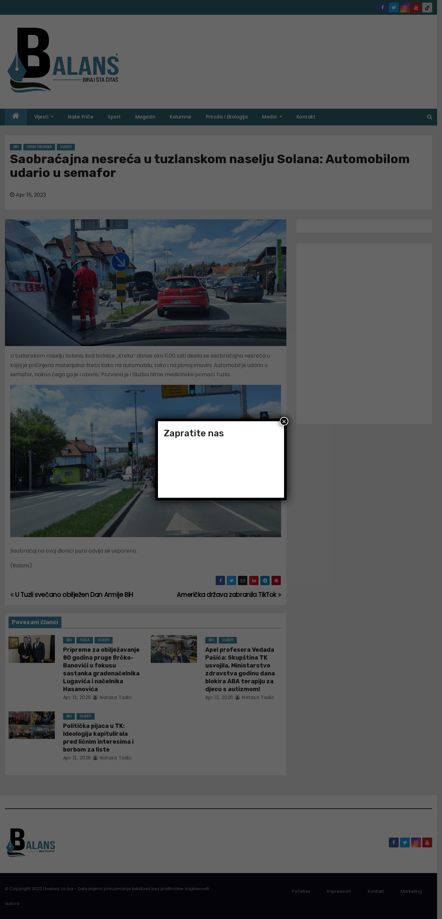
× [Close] (284, 421)
